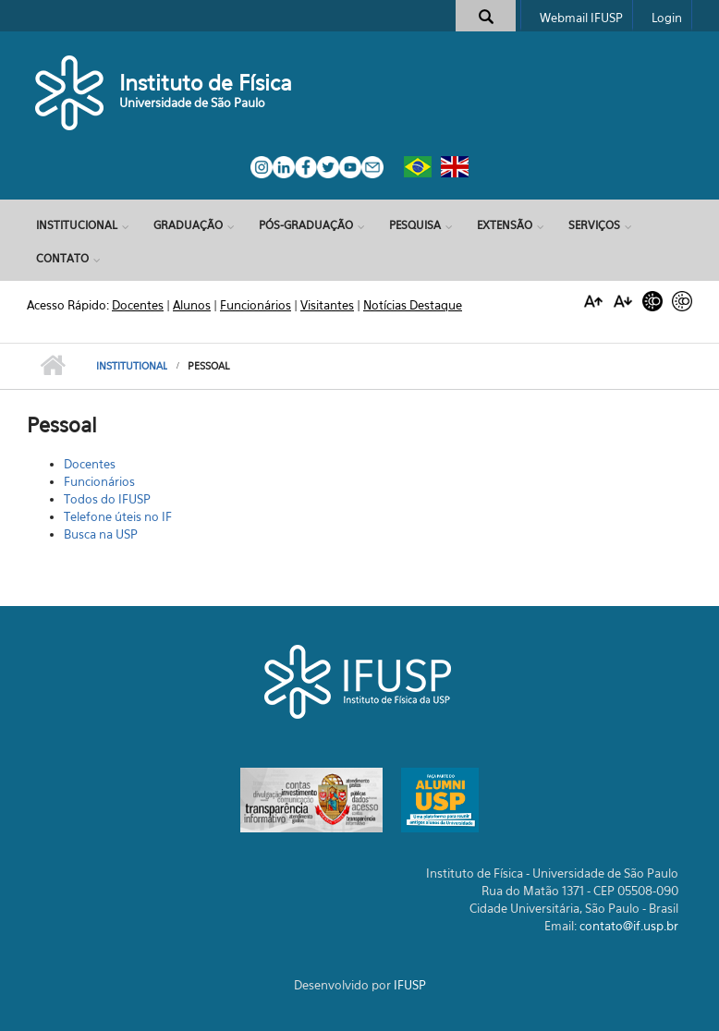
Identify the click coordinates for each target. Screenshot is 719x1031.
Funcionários (99, 481)
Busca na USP (101, 534)
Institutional (131, 365)
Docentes (90, 463)
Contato (62, 258)
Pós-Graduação (306, 225)
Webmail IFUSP (581, 17)
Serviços (594, 225)
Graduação (188, 225)
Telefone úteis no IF (118, 516)
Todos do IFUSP (107, 498)
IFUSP (410, 984)
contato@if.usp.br (628, 925)
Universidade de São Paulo (192, 102)
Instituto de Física (205, 82)
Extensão (504, 225)
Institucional (76, 225)
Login (667, 17)
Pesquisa (415, 225)
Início (52, 366)
